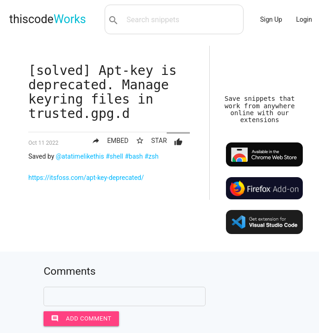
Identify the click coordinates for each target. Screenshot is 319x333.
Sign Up (271, 19)
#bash (134, 156)
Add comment (81, 318)
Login (304, 19)
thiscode (47, 19)
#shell (114, 156)
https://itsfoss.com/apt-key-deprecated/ (86, 177)
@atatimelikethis (80, 156)
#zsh (151, 156)
